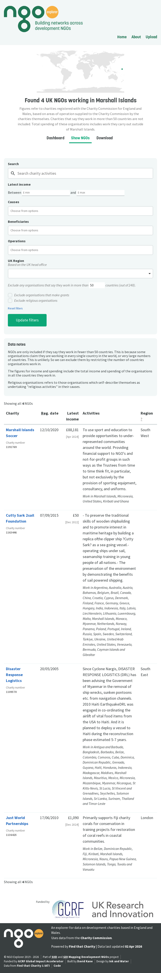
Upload (151, 36)
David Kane (85, 961)
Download (104, 137)
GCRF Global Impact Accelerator (40, 961)
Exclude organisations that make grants (38, 295)
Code (57, 966)
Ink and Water (119, 961)
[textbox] (28, 210)
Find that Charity (82, 946)
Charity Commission (96, 938)
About (136, 36)
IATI (47, 966)
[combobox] (80, 211)
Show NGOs (80, 137)
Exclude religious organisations (32, 300)
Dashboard (55, 137)
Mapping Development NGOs (89, 957)
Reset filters (15, 308)
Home (122, 36)
